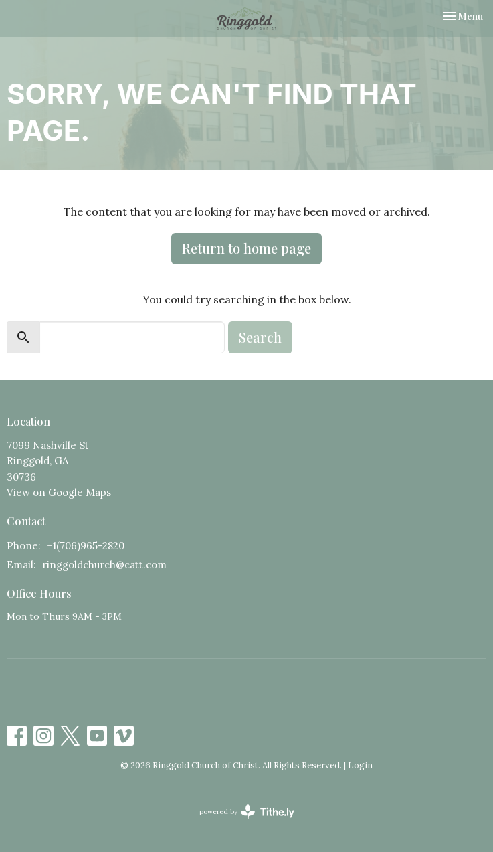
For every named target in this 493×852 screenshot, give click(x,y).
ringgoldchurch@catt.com (104, 564)
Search (260, 337)
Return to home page (246, 248)
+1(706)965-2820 (85, 545)
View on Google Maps (59, 492)
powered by (246, 811)
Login (360, 765)
